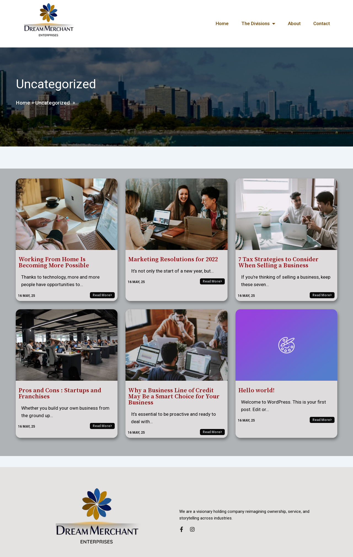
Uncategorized (53, 101)
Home (22, 101)
